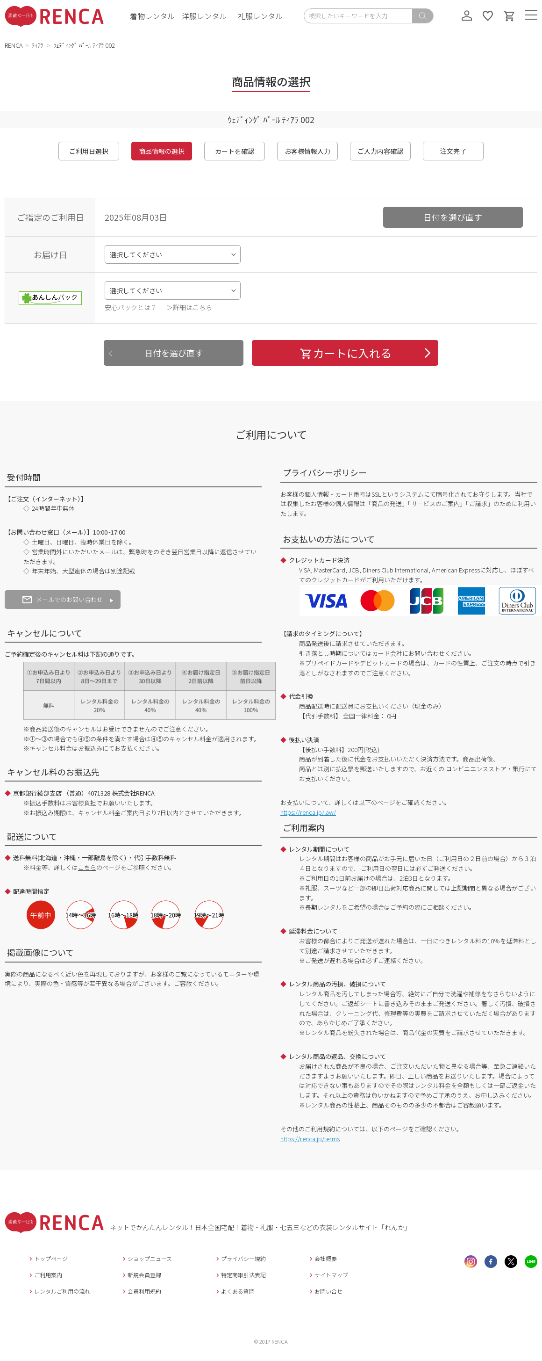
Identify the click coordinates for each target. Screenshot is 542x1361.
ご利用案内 (44, 1275)
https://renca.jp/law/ (308, 812)
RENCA (14, 45)
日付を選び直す (452, 217)
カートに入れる (345, 353)
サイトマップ (327, 1275)
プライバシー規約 (240, 1258)
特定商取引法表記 (240, 1275)
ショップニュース (146, 1258)
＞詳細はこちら (189, 307)
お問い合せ (324, 1291)
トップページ (47, 1258)
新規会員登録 (141, 1275)
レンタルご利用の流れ (58, 1291)
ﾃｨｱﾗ (38, 45)
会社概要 (322, 1258)
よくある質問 (234, 1291)
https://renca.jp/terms (310, 1138)
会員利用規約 (141, 1291)
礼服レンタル (260, 16)
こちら (87, 867)
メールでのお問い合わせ (62, 599)
